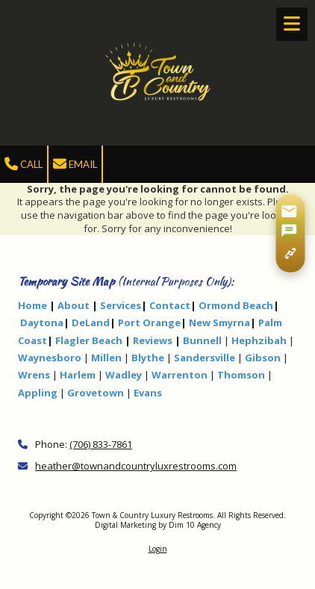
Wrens (34, 374)
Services (120, 305)
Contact (169, 305)
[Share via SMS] (289, 231)
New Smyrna (219, 322)
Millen (106, 357)
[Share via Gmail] (289, 211)
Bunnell (202, 340)
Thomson (241, 374)
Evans (148, 392)
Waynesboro (49, 357)
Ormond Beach (236, 305)
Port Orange (149, 322)
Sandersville (204, 357)
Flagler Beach (88, 340)
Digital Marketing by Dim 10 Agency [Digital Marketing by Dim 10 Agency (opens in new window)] (158, 525)
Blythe (147, 357)
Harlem (78, 374)
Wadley (123, 374)
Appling (37, 392)
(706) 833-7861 (100, 444)
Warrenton (180, 374)
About (73, 305)
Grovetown (95, 392)
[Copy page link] (290, 253)
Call (23, 164)
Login (158, 548)
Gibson (263, 357)
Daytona (41, 322)
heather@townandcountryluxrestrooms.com (136, 466)
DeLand (91, 322)
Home (32, 305)
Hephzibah (259, 340)
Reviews (152, 340)
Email (75, 164)
